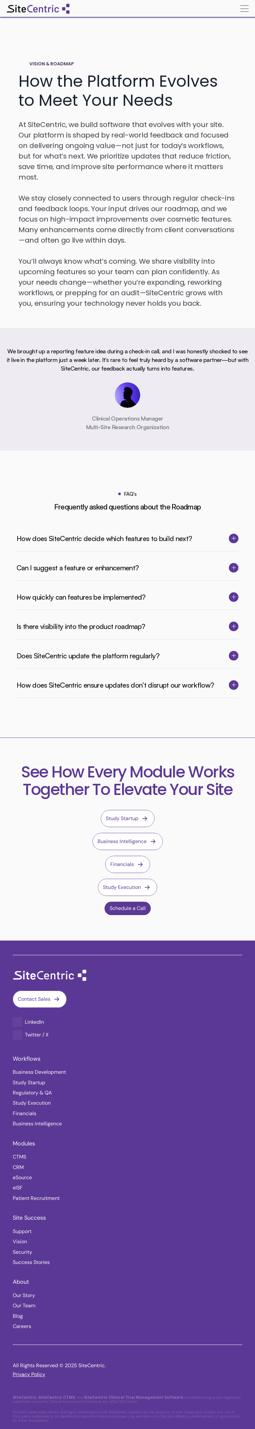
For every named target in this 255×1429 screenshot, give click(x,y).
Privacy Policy (29, 1374)
